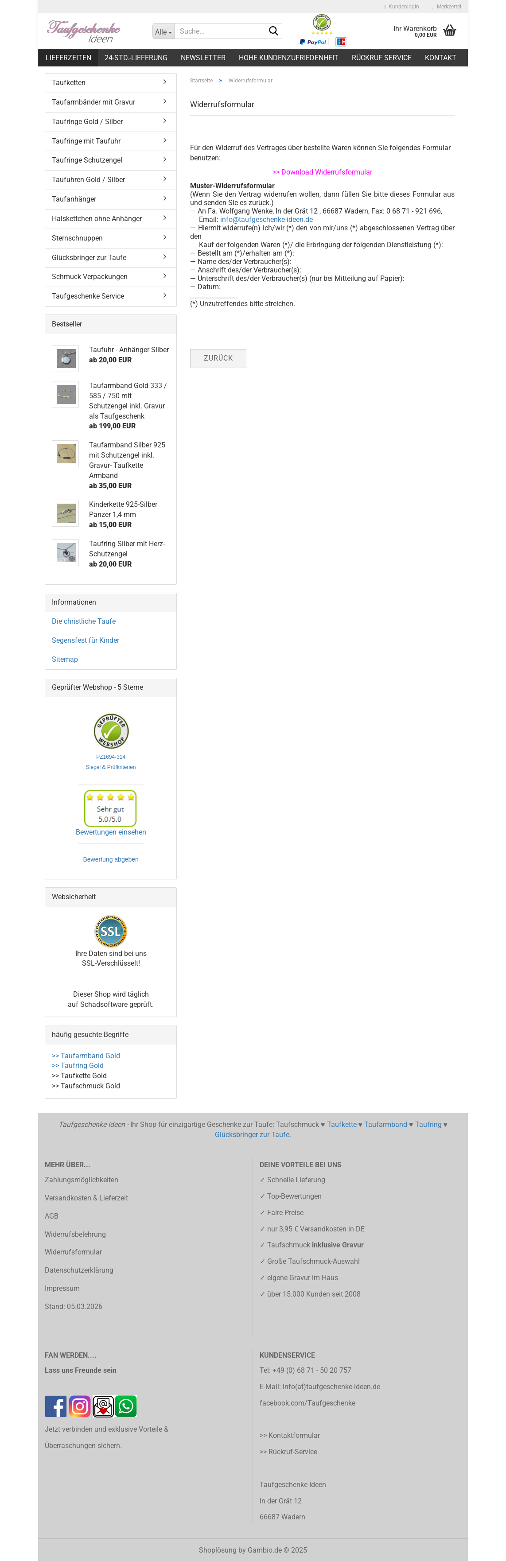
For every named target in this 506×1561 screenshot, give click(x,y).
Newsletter (203, 58)
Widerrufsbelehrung (75, 1234)
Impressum (62, 1288)
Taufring (428, 1124)
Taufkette (342, 1124)
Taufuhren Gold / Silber (88, 179)
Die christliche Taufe (84, 621)
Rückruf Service (382, 58)
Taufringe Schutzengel (87, 160)
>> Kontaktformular (290, 1435)
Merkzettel (446, 7)
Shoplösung (218, 1550)
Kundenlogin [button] (401, 7)
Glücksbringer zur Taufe (89, 257)
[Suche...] (163, 31)
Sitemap (65, 659)
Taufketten (69, 82)
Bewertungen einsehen (111, 832)
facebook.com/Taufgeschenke (307, 1403)
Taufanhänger (74, 199)
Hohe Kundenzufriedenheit (289, 58)
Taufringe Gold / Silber (87, 121)
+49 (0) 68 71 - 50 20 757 (311, 1370)
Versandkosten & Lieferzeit (86, 1198)
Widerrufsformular (73, 1252)
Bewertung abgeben (111, 860)
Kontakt (440, 58)
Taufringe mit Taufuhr (86, 141)
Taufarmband (385, 1124)
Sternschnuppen (77, 238)
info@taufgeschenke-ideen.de (266, 219)
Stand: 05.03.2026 (73, 1306)
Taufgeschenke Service (88, 296)
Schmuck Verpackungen (90, 276)
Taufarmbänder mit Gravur (93, 102)
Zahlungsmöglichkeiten (81, 1180)
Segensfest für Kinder (85, 640)
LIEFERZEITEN (68, 58)
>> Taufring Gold (78, 1065)
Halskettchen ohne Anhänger (97, 218)
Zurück (218, 358)
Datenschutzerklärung (79, 1270)
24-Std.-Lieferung (136, 58)
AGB (51, 1216)
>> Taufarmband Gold (86, 1056)
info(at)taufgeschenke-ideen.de (331, 1386)
